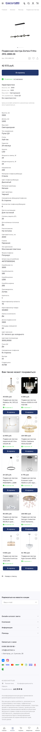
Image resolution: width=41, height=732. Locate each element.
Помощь (5, 633)
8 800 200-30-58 (8, 646)
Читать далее (6, 719)
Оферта (4, 686)
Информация (7, 628)
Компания (6, 622)
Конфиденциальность (25, 683)
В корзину (20, 73)
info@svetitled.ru (8, 650)
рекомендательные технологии (13, 697)
